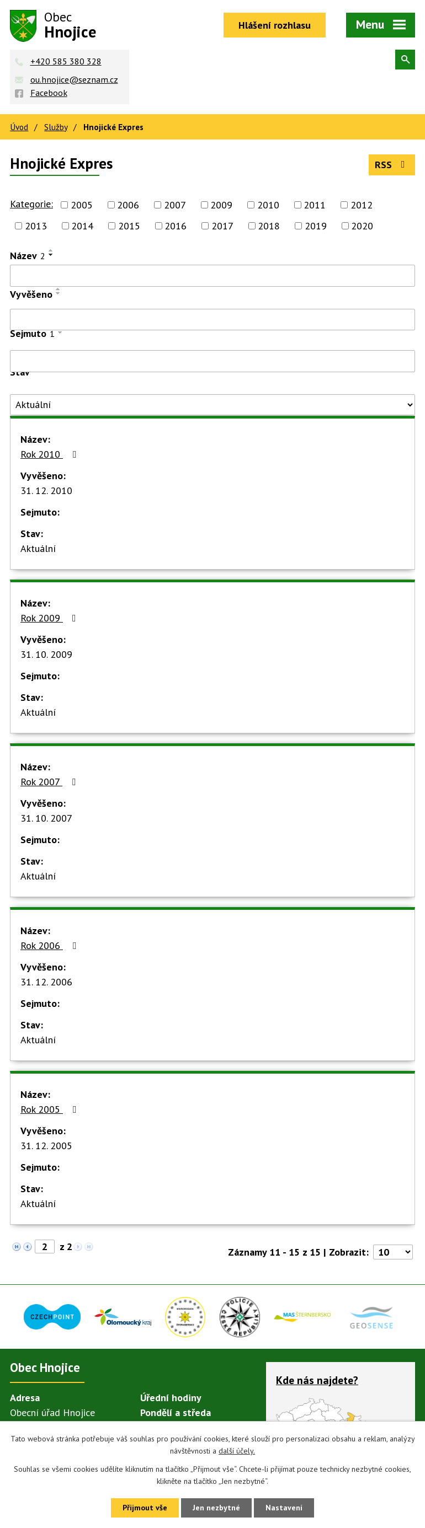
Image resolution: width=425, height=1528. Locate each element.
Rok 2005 (50, 1109)
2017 (222, 225)
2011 (315, 205)
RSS (392, 164)
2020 (362, 225)
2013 (36, 225)
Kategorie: (31, 203)
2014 (82, 225)
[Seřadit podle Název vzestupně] (51, 250)
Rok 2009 (50, 618)
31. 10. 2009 (46, 654)
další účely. (237, 1451)
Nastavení (283, 1508)
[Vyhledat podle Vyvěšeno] (212, 320)
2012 (361, 205)
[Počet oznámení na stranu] (393, 1252)
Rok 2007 (50, 781)
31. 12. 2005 (46, 1145)
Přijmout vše (145, 1508)
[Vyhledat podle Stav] (212, 404)
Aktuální (38, 548)
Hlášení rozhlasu (274, 25)
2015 (129, 225)
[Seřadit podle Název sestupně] (51, 255)
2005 (82, 205)
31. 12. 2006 (46, 981)
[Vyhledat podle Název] (212, 276)
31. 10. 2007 (46, 818)
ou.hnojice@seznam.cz (74, 79)
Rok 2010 (50, 454)
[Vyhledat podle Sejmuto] (212, 361)
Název (27, 255)
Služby (55, 126)
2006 (128, 205)
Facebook (48, 92)
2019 (316, 225)
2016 (175, 225)
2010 (268, 205)
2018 (269, 225)
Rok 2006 (50, 945)
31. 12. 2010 (46, 490)
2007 (175, 205)
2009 (221, 205)
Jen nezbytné (216, 1508)
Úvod (19, 126)
